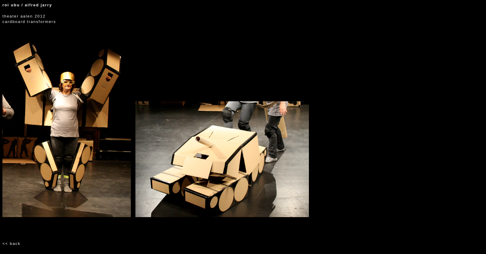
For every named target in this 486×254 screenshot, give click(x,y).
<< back (11, 243)
